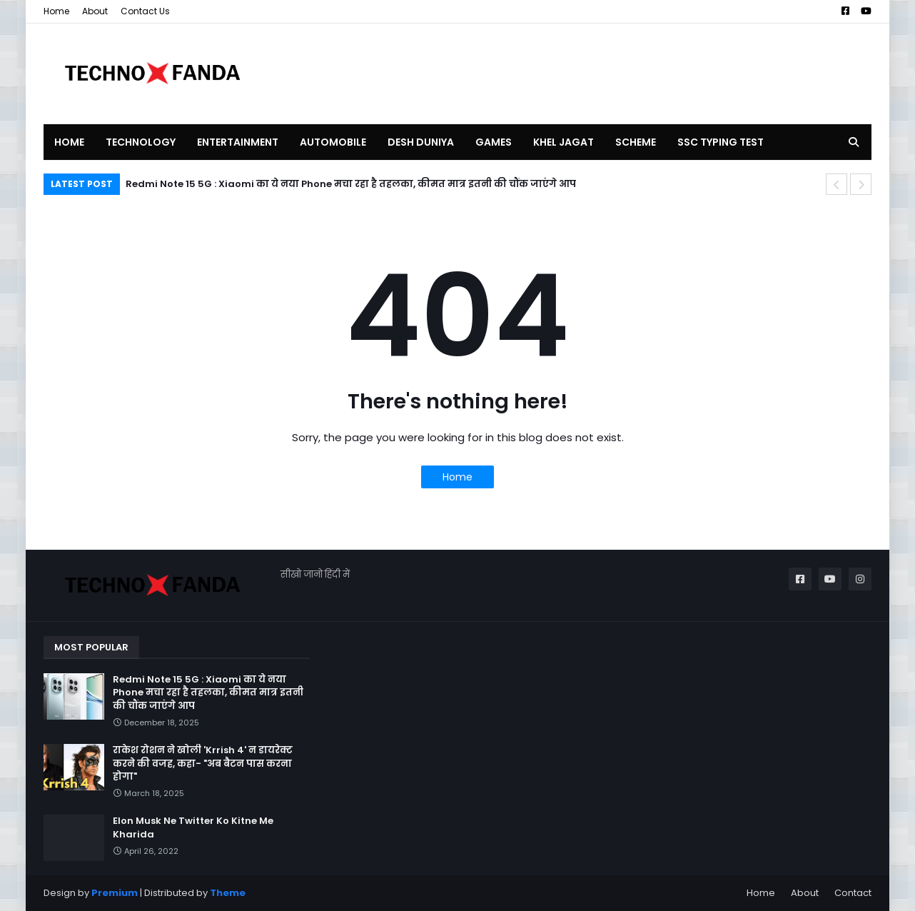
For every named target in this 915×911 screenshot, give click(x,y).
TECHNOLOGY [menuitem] (141, 142)
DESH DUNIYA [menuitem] (421, 142)
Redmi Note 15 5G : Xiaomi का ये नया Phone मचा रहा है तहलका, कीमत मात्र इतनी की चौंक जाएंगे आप (351, 184)
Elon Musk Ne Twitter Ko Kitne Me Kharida (193, 827)
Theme (228, 893)
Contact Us (145, 11)
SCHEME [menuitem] (635, 142)
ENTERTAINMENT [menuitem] (237, 142)
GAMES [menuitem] (493, 142)
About (95, 11)
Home (56, 11)
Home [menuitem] (69, 142)
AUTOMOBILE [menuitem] (333, 142)
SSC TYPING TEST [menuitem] (720, 142)
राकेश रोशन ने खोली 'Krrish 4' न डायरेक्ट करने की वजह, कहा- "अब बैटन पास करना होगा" (203, 763)
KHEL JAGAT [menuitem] (563, 142)
